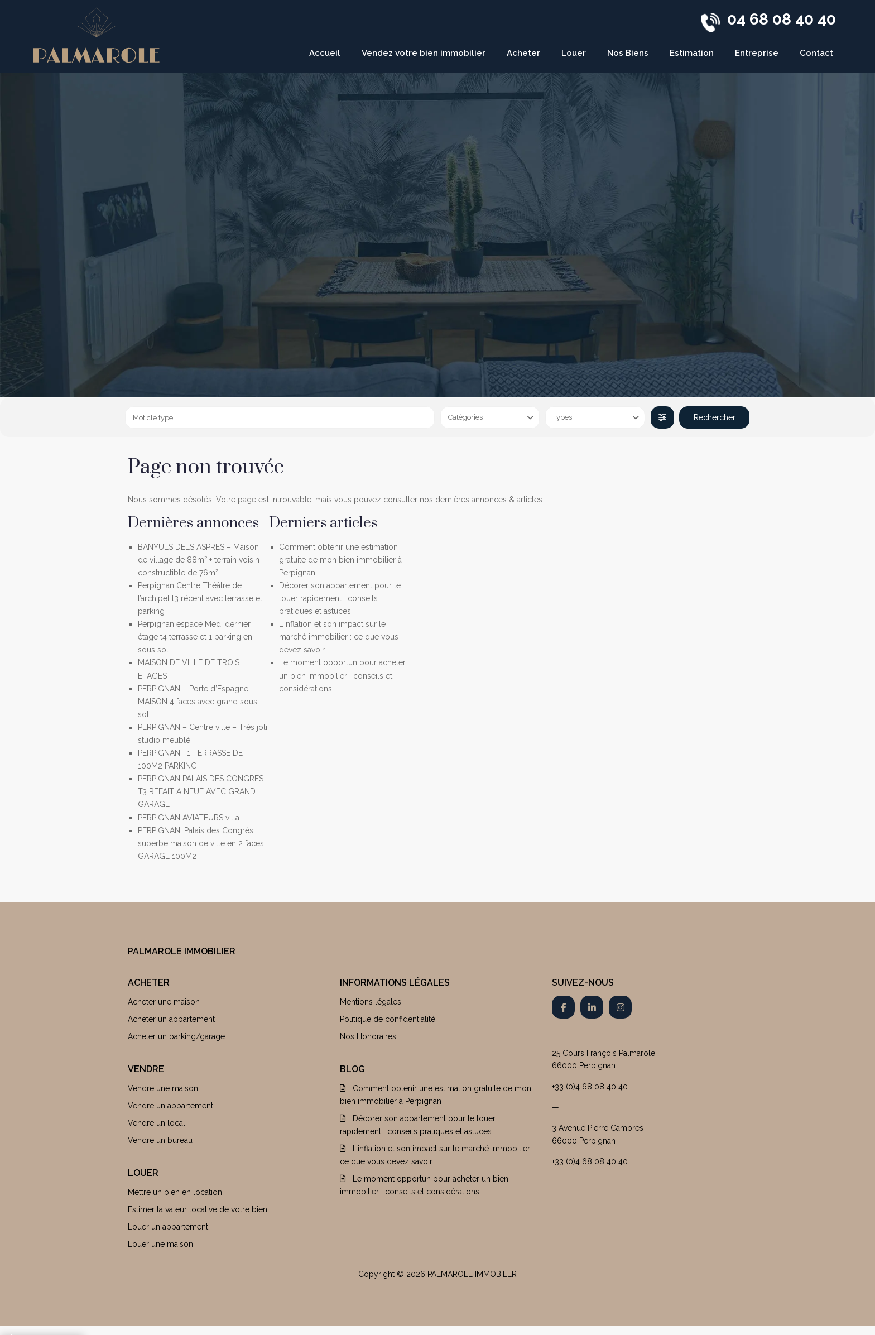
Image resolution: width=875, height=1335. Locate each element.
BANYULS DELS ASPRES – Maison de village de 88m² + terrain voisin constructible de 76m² (198, 559)
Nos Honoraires (368, 1036)
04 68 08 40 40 (781, 19)
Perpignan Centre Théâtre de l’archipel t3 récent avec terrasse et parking (200, 598)
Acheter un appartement (171, 1019)
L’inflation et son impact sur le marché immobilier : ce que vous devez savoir (338, 637)
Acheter (523, 53)
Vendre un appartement (170, 1105)
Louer (573, 53)
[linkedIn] (591, 1007)
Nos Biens (627, 53)
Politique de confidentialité (387, 1019)
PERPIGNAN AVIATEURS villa (188, 817)
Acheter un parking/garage (176, 1036)
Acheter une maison (164, 1001)
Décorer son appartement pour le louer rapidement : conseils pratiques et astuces (340, 598)
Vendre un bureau (160, 1140)
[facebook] (563, 1007)
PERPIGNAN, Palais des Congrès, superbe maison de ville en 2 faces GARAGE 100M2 (201, 843)
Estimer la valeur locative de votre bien (197, 1209)
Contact (816, 53)
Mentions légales (370, 1001)
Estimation (692, 53)
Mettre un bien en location (175, 1192)
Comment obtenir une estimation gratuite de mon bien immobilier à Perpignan (340, 559)
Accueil (324, 53)
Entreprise (756, 53)
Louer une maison (160, 1244)
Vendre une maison (163, 1088)
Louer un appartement (168, 1226)
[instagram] (620, 1007)
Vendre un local (156, 1122)
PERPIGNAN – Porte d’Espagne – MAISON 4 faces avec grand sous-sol (199, 701)
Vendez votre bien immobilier (423, 53)
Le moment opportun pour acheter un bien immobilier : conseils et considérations (342, 675)
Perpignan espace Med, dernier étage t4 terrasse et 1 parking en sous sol (195, 637)
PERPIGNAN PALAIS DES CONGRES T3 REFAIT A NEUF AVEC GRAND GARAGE (200, 791)
